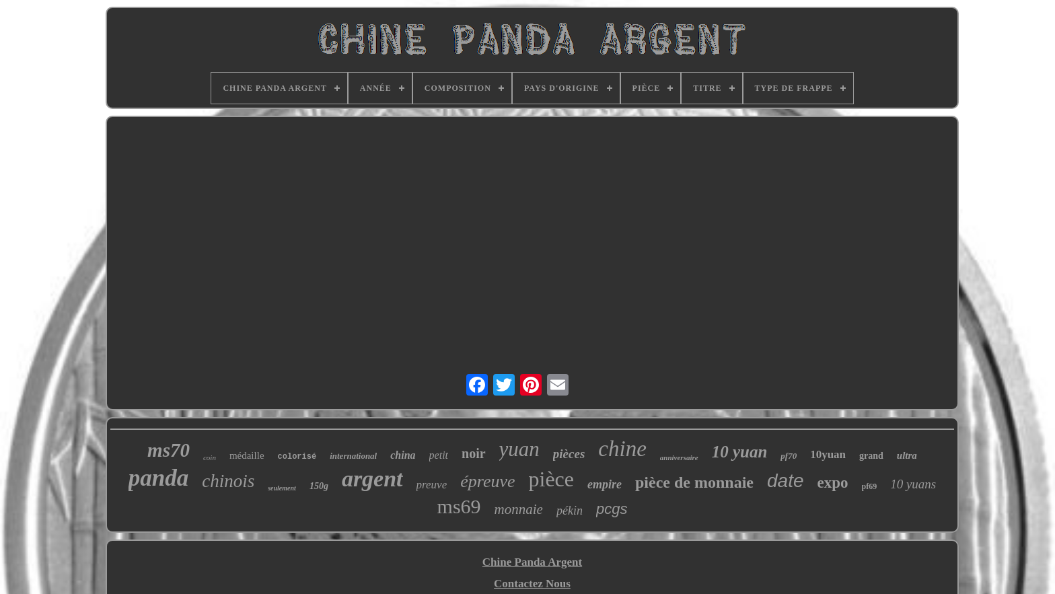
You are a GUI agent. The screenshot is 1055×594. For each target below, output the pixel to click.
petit (438, 455)
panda (158, 478)
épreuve (487, 481)
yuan (519, 449)
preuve (431, 484)
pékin (569, 510)
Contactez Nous (532, 583)
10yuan (828, 454)
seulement (282, 488)
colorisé (297, 456)
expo (832, 482)
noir (474, 453)
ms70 (168, 450)
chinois (228, 481)
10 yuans (913, 484)
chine (622, 449)
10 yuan (740, 452)
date (785, 480)
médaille (246, 455)
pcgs (611, 508)
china (402, 455)
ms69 (459, 506)
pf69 (869, 486)
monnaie (519, 509)
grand (871, 456)
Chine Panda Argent (532, 562)
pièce (552, 479)
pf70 (788, 456)
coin (209, 457)
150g (319, 486)
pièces (569, 454)
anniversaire (679, 457)
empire (604, 484)
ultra (907, 455)
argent (372, 478)
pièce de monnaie (694, 482)
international (353, 456)
